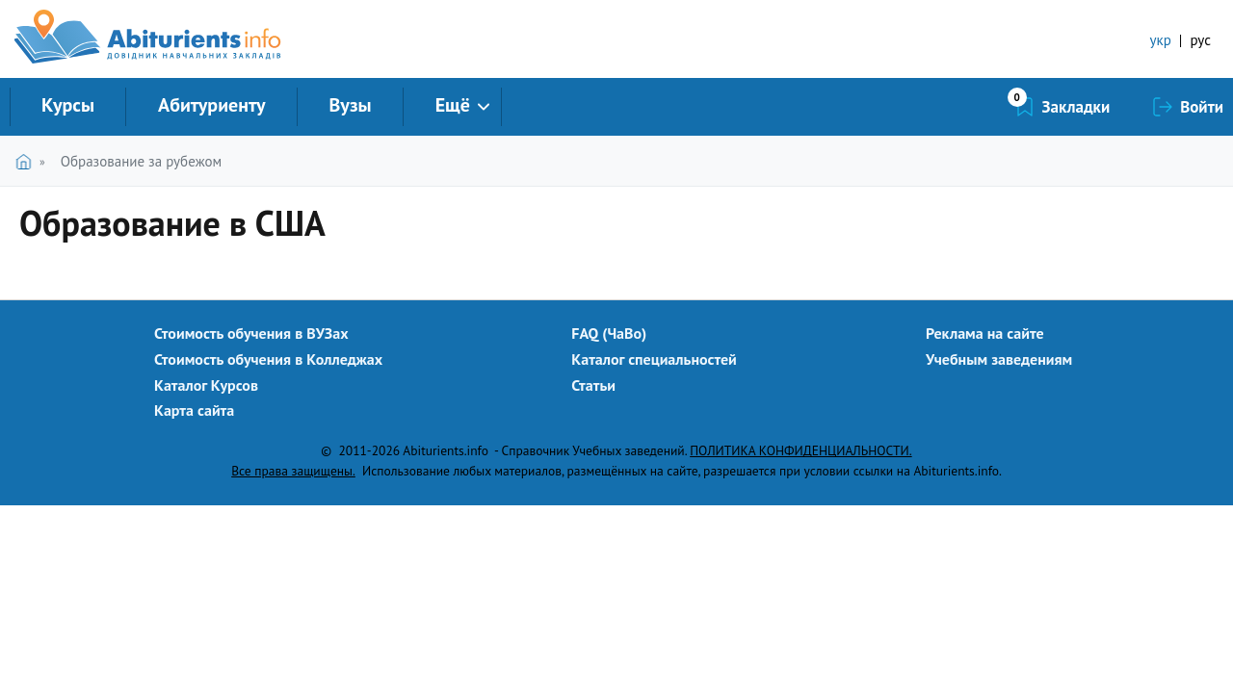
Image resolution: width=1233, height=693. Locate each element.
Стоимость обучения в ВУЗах (251, 333)
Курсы (67, 104)
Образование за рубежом (141, 161)
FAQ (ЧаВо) (608, 333)
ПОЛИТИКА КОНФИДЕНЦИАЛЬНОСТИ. (800, 450)
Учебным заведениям (999, 359)
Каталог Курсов (206, 385)
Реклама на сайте (985, 333)
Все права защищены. (293, 470)
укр (1160, 40)
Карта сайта (194, 410)
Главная (27, 161)
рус (1200, 40)
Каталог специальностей (654, 359)
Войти (1201, 106)
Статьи (593, 385)
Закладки (1076, 106)
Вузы (350, 104)
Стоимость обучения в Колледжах (268, 359)
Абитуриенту (212, 104)
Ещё (452, 104)
